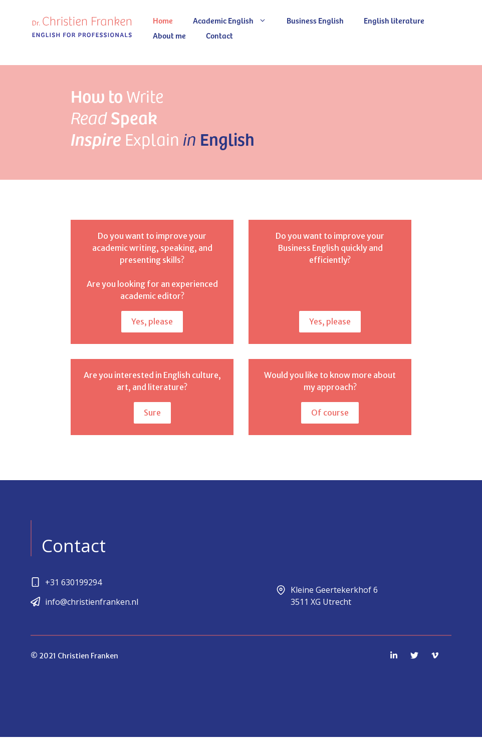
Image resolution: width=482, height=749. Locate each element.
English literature (394, 20)
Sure (152, 413)
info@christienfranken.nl (91, 601)
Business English (315, 20)
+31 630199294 (73, 582)
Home (163, 20)
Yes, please (152, 321)
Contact (219, 35)
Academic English (235, 20)
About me (169, 35)
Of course (330, 413)
